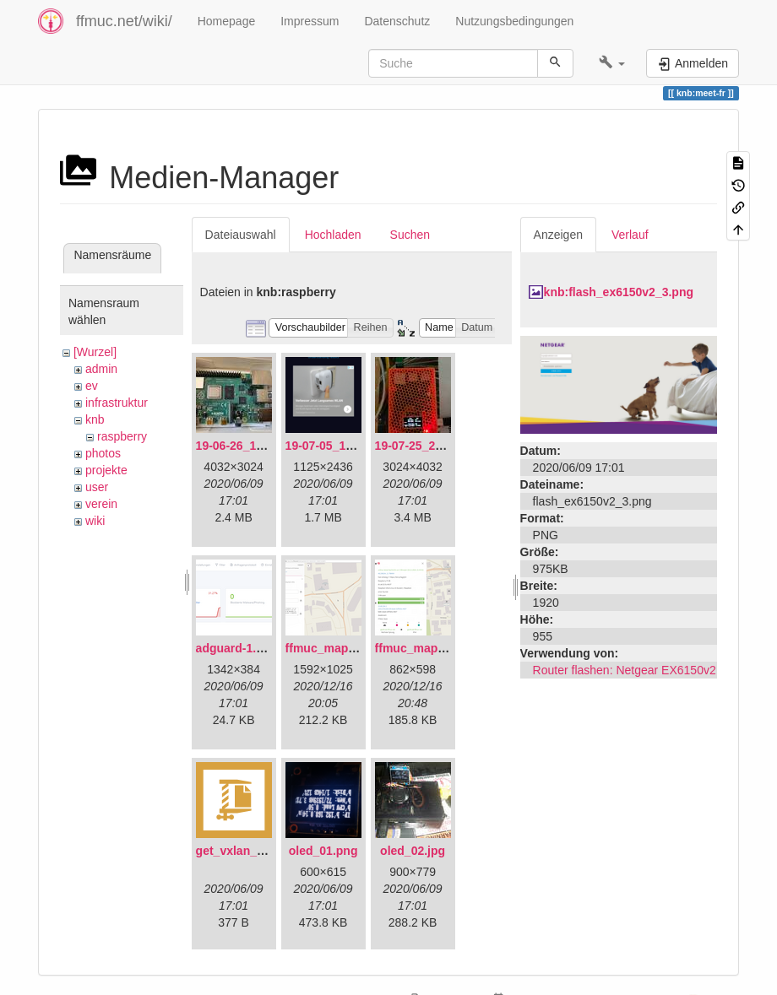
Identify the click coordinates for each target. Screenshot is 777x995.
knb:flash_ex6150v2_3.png (618, 292)
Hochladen (333, 234)
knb (95, 419)
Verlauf (630, 234)
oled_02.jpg (412, 850)
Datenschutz (397, 21)
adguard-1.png (237, 648)
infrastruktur (116, 402)
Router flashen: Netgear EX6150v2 (624, 670)
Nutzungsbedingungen (514, 21)
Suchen (410, 234)
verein (101, 504)
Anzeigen (558, 234)
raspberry (122, 436)
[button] (612, 63)
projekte (106, 470)
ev (91, 385)
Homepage (227, 21)
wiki (95, 520)
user (96, 487)
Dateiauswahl (240, 234)
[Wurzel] (95, 352)
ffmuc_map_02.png (429, 648)
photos (103, 453)
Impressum (309, 21)
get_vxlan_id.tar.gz (249, 850)
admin (101, 369)
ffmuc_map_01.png (339, 648)
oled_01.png (323, 850)
